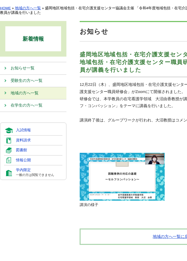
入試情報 (23, 131)
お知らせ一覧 (23, 68)
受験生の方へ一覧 (26, 81)
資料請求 (23, 140)
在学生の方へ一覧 (26, 106)
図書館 (21, 151)
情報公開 (23, 160)
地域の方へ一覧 (28, 8)
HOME (5, 8)
